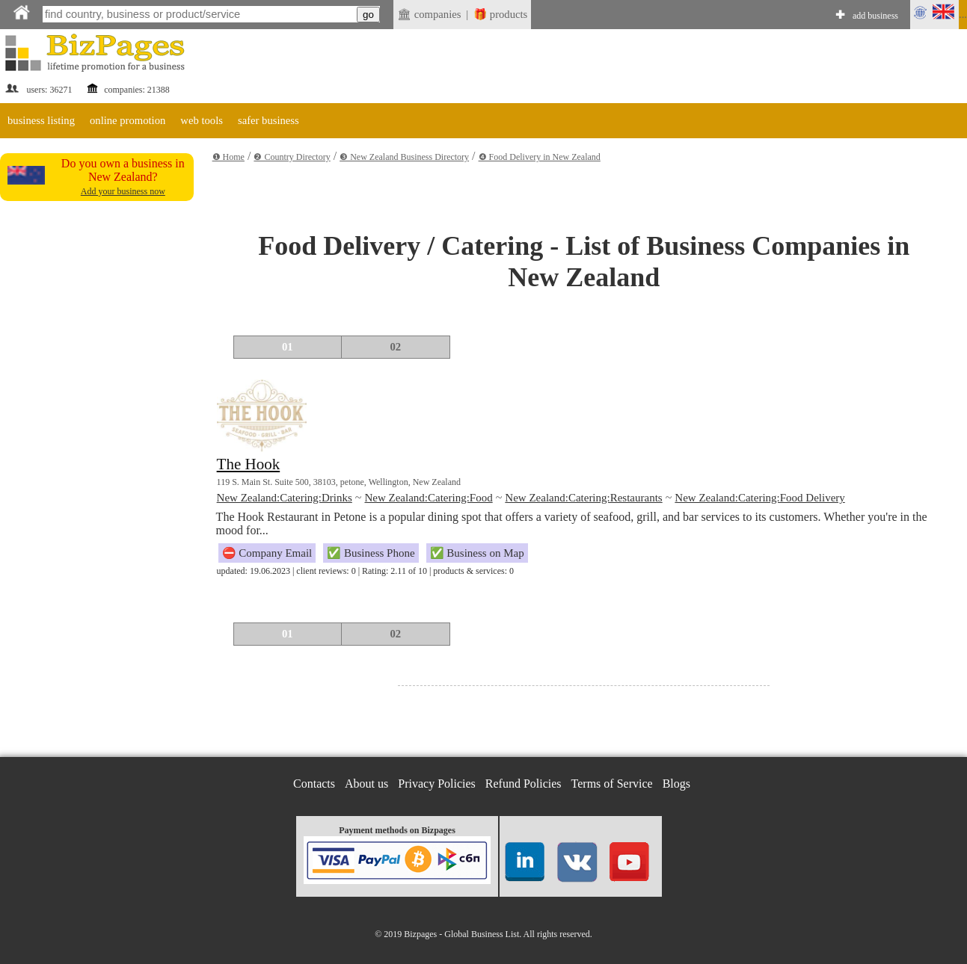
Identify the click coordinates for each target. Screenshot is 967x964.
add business (875, 15)
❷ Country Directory (292, 157)
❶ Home (228, 157)
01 (287, 347)
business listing (41, 120)
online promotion (127, 120)
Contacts (314, 783)
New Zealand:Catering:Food (428, 498)
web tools (201, 120)
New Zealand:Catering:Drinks (284, 498)
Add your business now (123, 191)
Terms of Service (612, 783)
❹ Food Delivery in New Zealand (540, 157)
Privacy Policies (437, 783)
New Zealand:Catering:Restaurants (583, 498)
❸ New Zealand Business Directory (404, 157)
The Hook (248, 464)
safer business (268, 120)
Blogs (676, 783)
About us (366, 783)
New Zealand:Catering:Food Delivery (759, 498)
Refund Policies (523, 783)
